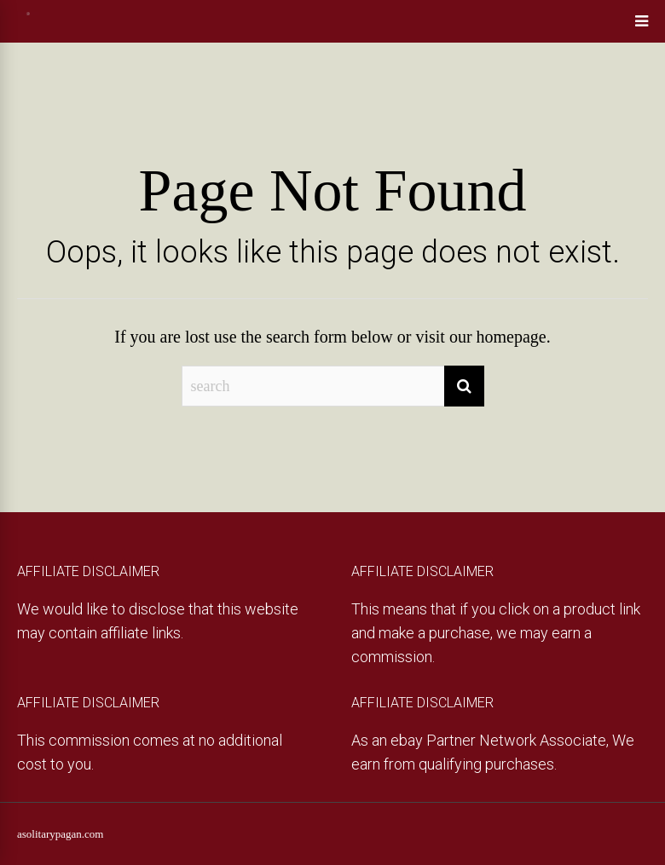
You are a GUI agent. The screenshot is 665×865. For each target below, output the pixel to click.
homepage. (514, 336)
